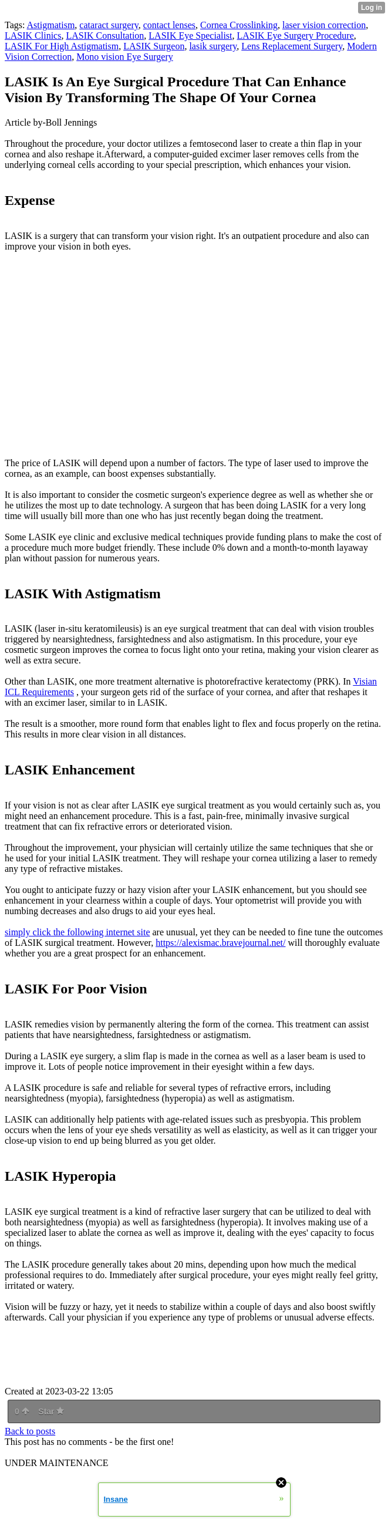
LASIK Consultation (105, 36)
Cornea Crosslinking (239, 25)
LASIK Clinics (33, 36)
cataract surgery (108, 25)
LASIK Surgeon (153, 46)
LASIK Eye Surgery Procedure (295, 36)
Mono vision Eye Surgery (124, 57)
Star (51, 1411)
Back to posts (30, 1431)
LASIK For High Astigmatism (62, 46)
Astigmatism (51, 25)
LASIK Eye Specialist (190, 36)
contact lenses (169, 25)
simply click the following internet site (77, 932)
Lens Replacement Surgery (291, 46)
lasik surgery (213, 46)
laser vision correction (324, 25)
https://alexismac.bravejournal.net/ (220, 943)
